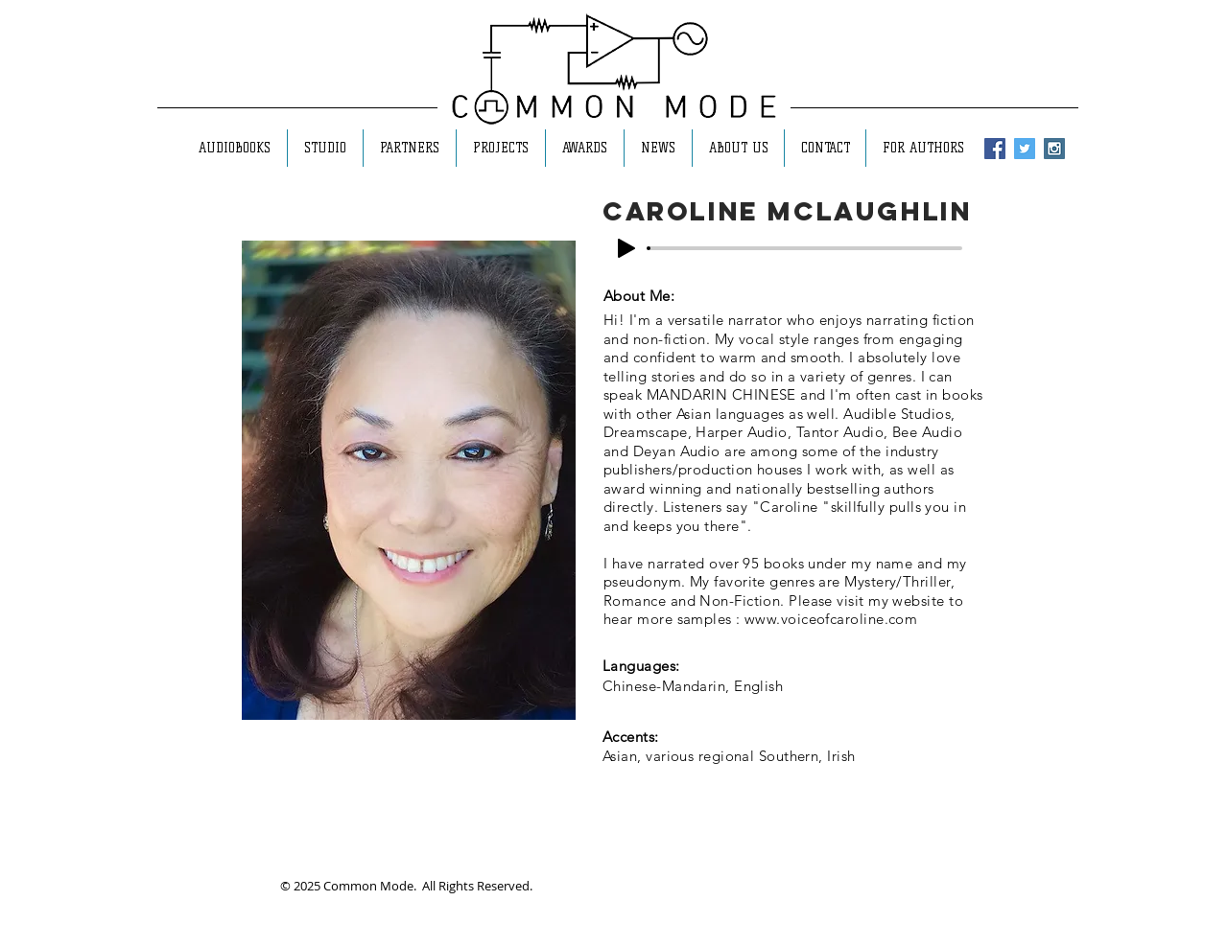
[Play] (626, 248)
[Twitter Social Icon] (1024, 148)
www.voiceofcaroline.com (830, 619)
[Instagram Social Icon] (1054, 148)
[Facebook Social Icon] (994, 148)
